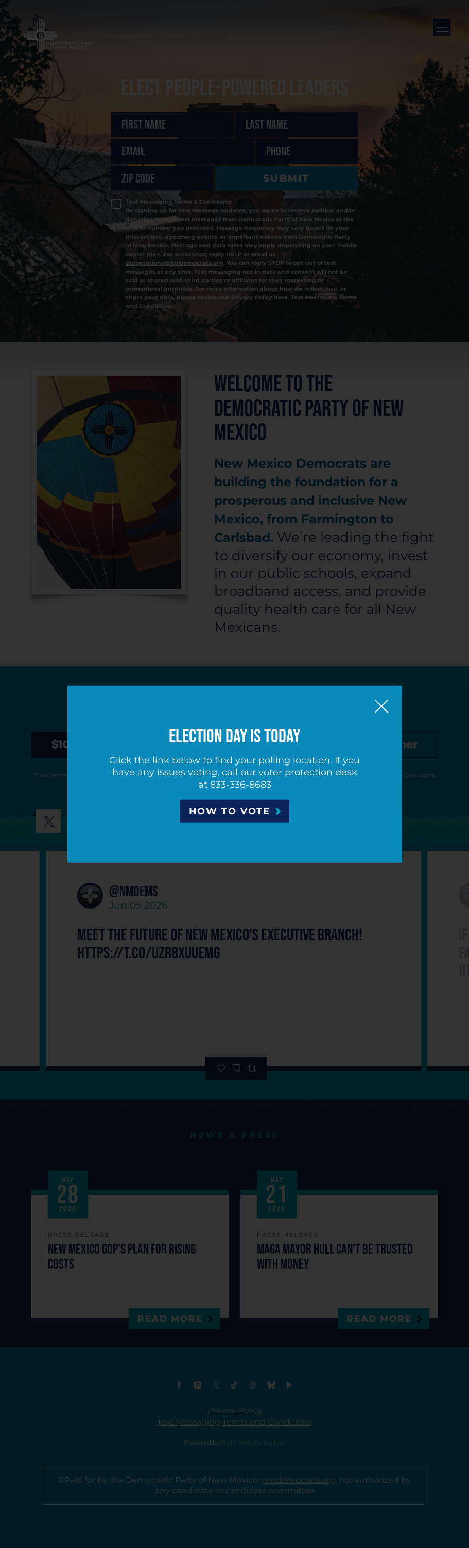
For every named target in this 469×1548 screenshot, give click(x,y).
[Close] (381, 705)
